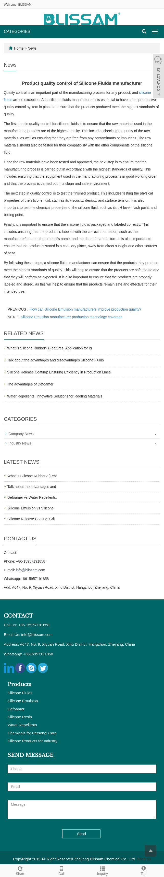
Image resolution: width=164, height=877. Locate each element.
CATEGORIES (17, 31)
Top (143, 870)
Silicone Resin (20, 717)
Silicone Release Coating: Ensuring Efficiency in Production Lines (59, 372)
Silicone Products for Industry (32, 741)
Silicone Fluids (20, 693)
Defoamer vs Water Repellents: (32, 497)
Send (81, 834)
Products (19, 684)
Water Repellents (22, 725)
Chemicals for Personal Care (32, 733)
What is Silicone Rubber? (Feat (32, 476)
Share (20, 870)
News (32, 48)
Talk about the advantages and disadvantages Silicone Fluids (55, 360)
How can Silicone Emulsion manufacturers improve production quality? (85, 309)
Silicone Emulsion (23, 701)
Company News (21, 434)
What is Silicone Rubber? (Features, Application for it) (49, 348)
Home (18, 48)
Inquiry (102, 870)
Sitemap (144, 859)
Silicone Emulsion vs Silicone (30, 508)
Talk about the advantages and (31, 487)
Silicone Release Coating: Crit (31, 519)
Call (61, 870)
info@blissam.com (30, 570)
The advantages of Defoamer (30, 384)
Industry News (19, 443)
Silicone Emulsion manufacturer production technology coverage (71, 317)
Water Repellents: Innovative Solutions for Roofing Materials (54, 396)
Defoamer (16, 709)
